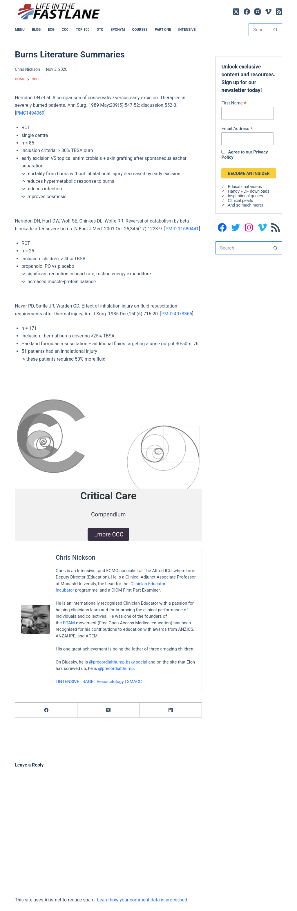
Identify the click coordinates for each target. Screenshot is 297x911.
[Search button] (275, 29)
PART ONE (163, 30)
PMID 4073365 (177, 314)
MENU (20, 30)
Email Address (237, 128)
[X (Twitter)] (236, 11)
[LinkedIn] (171, 710)
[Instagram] (257, 11)
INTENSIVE (186, 30)
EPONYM (118, 30)
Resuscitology (110, 681)
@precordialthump (116, 668)
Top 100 (82, 30)
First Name (234, 103)
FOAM (69, 622)
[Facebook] (247, 11)
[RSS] (279, 11)
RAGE (88, 681)
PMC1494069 (30, 113)
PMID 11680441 (182, 229)
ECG (51, 30)
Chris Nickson (75, 557)
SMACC (134, 681)
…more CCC (108, 534)
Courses (139, 30)
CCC (65, 30)
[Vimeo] (268, 11)
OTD (100, 30)
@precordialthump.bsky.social (118, 661)
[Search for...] (259, 29)
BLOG (36, 30)
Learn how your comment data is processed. (142, 900)
